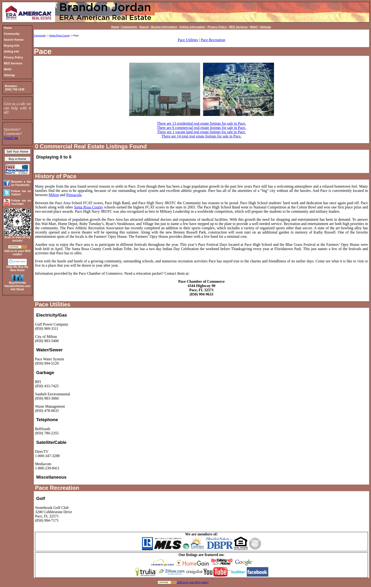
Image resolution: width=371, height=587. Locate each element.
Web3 (254, 27)
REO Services (238, 27)
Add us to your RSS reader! (193, 582)
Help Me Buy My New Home (17, 268)
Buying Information (164, 27)
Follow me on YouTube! (21, 202)
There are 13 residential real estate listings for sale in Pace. (201, 123)
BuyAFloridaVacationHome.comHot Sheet (17, 286)
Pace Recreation (213, 40)
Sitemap (265, 27)
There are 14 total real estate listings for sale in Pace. (201, 136)
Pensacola (73, 195)
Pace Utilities (188, 40)
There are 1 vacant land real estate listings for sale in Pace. (201, 132)
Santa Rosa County (59, 35)
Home (115, 27)
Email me (11, 138)
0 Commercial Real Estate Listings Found (91, 146)
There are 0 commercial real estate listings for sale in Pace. (201, 128)
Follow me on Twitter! (21, 193)
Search (144, 27)
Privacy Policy (217, 27)
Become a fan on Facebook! (21, 183)
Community (129, 27)
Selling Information (192, 27)
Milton (54, 195)
